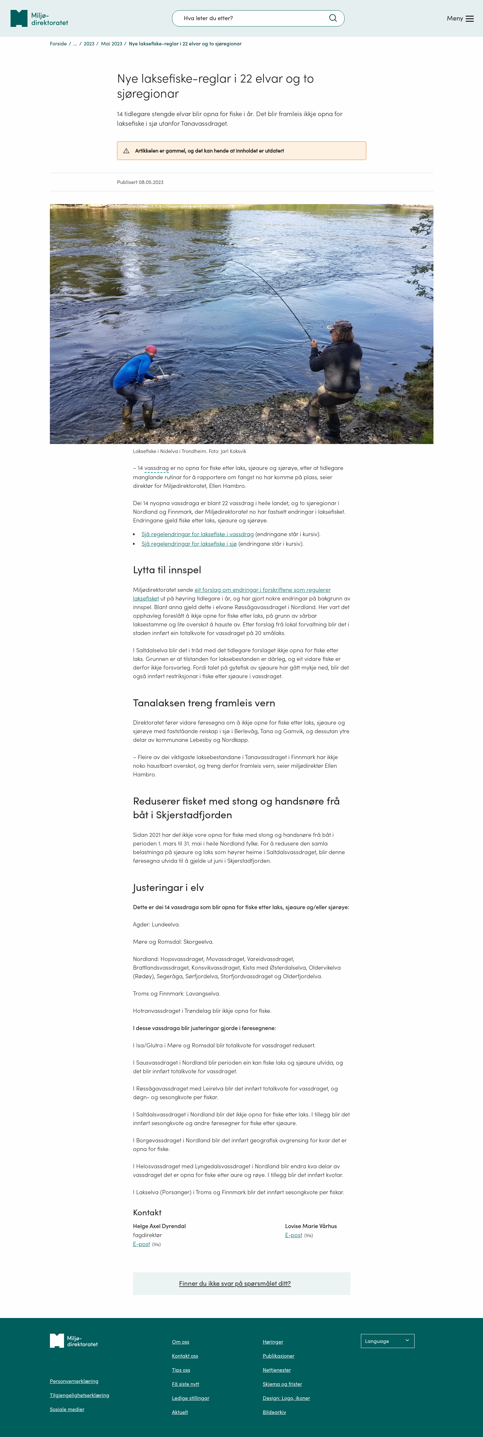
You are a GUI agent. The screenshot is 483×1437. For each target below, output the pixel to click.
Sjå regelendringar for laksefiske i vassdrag (198, 534)
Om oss (180, 1341)
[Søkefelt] (258, 18)
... (75, 43)
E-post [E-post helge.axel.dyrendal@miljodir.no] (141, 1244)
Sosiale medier (67, 1409)
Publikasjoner (278, 1356)
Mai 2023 (111, 43)
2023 (89, 43)
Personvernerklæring (74, 1381)
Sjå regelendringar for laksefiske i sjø (189, 543)
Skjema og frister (282, 1384)
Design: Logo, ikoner (286, 1398)
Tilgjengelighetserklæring (79, 1395)
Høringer (273, 1341)
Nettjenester (277, 1370)
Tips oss (181, 1370)
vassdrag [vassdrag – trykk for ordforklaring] (156, 468)
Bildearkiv (274, 1412)
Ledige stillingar (190, 1398)
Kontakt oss (185, 1356)
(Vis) (156, 1244)
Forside (58, 43)
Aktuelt (180, 1412)
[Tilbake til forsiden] (39, 18)
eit (198, 589)
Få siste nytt (185, 1384)
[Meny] (460, 18)
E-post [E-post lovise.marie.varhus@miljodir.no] (293, 1235)
